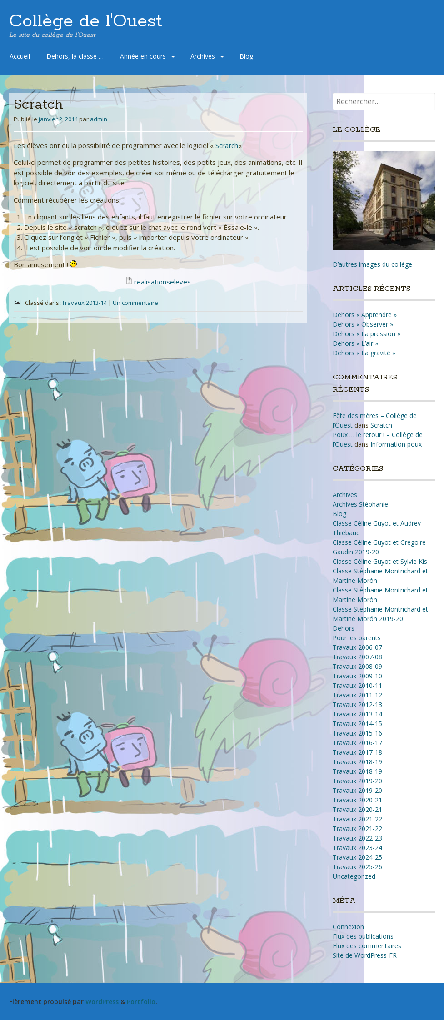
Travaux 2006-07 (357, 647)
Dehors (343, 628)
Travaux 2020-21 (357, 800)
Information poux (396, 444)
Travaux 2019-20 (357, 780)
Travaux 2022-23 (357, 838)
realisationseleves (162, 281)
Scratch (226, 145)
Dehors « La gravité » (364, 352)
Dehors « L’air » (355, 343)
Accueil (20, 56)
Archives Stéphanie (360, 504)
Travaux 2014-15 (357, 723)
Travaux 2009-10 (357, 676)
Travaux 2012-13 (357, 704)
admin (98, 119)
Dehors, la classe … (75, 56)
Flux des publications (363, 936)
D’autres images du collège (372, 264)
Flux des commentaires (367, 945)
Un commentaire (135, 303)
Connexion (348, 926)
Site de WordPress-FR (365, 955)
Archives (202, 56)
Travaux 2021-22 (357, 819)
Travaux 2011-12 (357, 695)
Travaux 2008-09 (357, 666)
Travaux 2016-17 (357, 742)
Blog (246, 56)
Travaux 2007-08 (357, 656)
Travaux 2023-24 (357, 847)
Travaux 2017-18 (357, 752)
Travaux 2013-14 (84, 303)
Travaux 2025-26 (357, 866)
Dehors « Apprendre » (365, 314)
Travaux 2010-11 (357, 685)
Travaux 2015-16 (357, 733)
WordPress (102, 1001)
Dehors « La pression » (366, 333)
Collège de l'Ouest (85, 21)
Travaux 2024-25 (357, 857)
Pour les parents (357, 637)
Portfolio (141, 1001)
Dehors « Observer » (363, 324)
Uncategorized (354, 876)
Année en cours (143, 56)
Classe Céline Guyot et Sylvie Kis (380, 561)
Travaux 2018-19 (357, 761)
